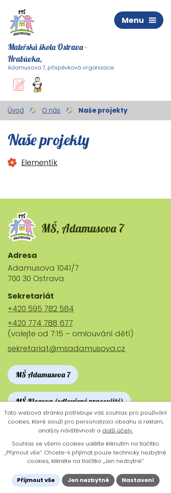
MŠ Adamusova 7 (42, 374)
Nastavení (138, 480)
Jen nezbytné (88, 480)
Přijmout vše (36, 480)
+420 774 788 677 (40, 323)
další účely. (117, 431)
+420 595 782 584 (41, 308)
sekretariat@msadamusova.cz (66, 348)
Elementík (39, 162)
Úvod (16, 110)
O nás (51, 110)
